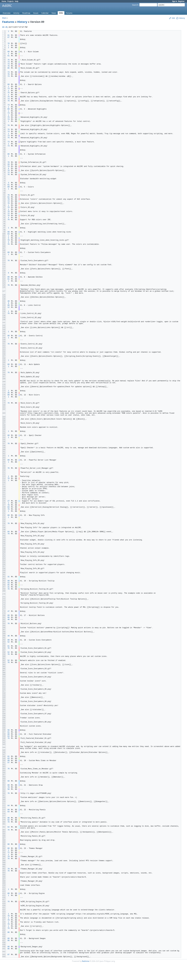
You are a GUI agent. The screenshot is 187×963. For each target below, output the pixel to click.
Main (4, 18)
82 (8, 820)
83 (8, 507)
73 (8, 64)
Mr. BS (5, 27)
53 (8, 583)
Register (181, 1)
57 (8, 763)
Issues (35, 13)
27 (8, 501)
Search (135, 5)
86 (8, 932)
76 (8, 66)
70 (8, 787)
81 (8, 35)
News (54, 13)
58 (8, 789)
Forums (69, 13)
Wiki (61, 13)
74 (8, 62)
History (22, 22)
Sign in (174, 1)
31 (8, 577)
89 (8, 52)
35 (8, 393)
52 (8, 642)
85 (8, 68)
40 (8, 301)
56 (8, 730)
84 (8, 532)
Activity (16, 13)
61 (8, 56)
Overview (6, 13)
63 (8, 234)
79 (8, 857)
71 (8, 852)
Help (16, 1)
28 (8, 164)
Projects (10, 1)
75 (8, 60)
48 (8, 620)
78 (8, 44)
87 (8, 955)
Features (8, 22)
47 (8, 611)
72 (8, 173)
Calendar (45, 13)
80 (8, 818)
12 (8, 307)
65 (8, 585)
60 (8, 781)
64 (8, 806)
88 (8, 947)
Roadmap (26, 13)
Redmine (85, 961)
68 (8, 844)
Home (4, 1)
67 (8, 37)
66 (8, 617)
